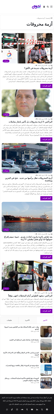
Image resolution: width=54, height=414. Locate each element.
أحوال (49, 65)
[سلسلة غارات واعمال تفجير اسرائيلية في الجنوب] (46, 344)
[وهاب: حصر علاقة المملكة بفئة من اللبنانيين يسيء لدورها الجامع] (46, 331)
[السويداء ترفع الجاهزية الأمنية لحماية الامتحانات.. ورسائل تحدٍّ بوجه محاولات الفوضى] (46, 383)
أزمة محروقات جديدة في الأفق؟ (38, 68)
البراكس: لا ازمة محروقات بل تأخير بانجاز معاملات (30, 122)
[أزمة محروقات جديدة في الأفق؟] (27, 48)
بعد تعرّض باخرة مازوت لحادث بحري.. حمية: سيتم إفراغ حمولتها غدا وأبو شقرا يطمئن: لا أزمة (28, 238)
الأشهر (45, 320)
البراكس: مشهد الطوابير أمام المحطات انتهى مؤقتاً (30, 295)
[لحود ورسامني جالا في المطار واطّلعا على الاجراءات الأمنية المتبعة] (46, 357)
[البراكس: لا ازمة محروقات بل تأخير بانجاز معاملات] (27, 103)
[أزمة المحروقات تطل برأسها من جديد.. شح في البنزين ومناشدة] (27, 158)
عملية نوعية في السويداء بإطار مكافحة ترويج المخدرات (22, 365)
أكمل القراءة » (46, 86)
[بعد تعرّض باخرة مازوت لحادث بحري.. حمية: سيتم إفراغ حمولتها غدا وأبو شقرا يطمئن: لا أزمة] (27, 217)
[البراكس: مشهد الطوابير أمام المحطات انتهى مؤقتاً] (27, 276)
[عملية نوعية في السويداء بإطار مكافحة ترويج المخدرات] (46, 370)
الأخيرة (27, 320)
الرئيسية (49, 18)
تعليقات (9, 320)
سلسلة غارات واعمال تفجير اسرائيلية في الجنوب (24, 340)
